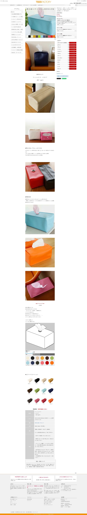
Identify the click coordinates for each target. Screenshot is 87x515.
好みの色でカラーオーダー (16, 42)
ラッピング (26, 5)
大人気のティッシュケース (16, 21)
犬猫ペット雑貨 (13, 504)
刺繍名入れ (19, 5)
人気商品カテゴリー (13, 497)
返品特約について (60, 73)
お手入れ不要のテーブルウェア (17, 39)
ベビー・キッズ (13, 500)
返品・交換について (47, 503)
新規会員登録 (29, 499)
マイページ (29, 497)
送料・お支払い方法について (49, 500)
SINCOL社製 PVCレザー (39, 422)
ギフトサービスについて (48, 504)
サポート (45, 497)
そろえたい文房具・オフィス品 (17, 24)
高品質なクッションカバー (16, 34)
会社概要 (62, 497)
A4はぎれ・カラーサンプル (16, 52)
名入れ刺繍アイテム (13, 499)
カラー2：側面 (60, 33)
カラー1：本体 (60, 27)
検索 (76, 5)
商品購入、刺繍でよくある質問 (15, 488)
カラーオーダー (60, 18)
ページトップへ (76, 473)
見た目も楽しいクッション (16, 37)
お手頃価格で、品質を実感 (16, 47)
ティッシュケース (13, 503)
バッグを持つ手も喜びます (16, 26)
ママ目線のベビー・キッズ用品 (17, 16)
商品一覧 (12, 5)
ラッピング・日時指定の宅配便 (17, 49)
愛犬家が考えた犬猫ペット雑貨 (17, 29)
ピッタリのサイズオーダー (16, 44)
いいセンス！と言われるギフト (17, 19)
